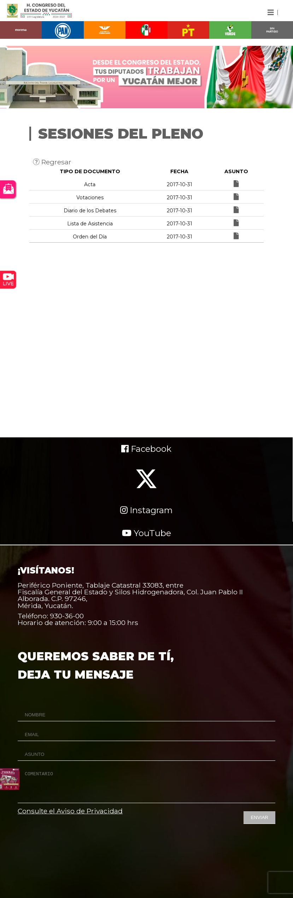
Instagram (146, 510)
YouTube (146, 533)
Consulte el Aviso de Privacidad (70, 811)
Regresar (52, 162)
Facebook (146, 449)
